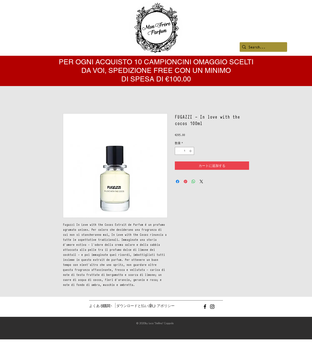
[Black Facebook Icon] (205, 307)
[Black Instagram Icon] (212, 307)
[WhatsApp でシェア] (193, 181)
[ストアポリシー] (162, 305)
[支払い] (107, 305)
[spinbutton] (184, 151)
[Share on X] (201, 181)
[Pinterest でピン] (185, 181)
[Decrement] (178, 151)
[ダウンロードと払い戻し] (135, 305)
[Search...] (263, 47)
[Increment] (190, 151)
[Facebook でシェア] (177, 181)
